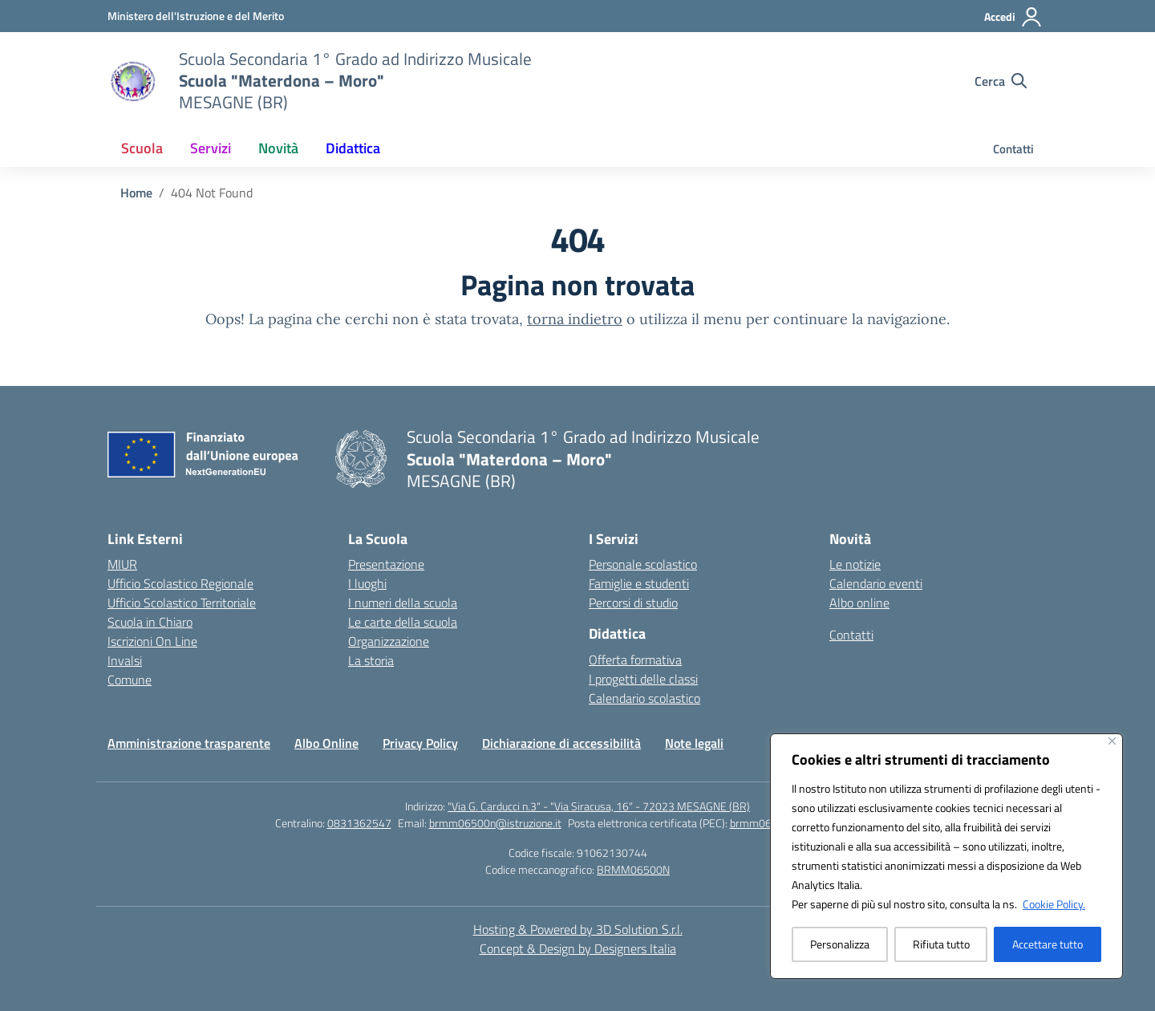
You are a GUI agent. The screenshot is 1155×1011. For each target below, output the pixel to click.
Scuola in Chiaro (149, 621)
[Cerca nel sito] (1000, 81)
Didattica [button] (353, 148)
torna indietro (574, 319)
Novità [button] (278, 148)
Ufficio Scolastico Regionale (180, 583)
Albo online (859, 602)
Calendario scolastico (644, 698)
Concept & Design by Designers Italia (578, 948)
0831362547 (359, 822)
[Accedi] (1013, 17)
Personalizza (839, 944)
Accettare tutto (1047, 944)
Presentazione (386, 564)
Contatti (1013, 149)
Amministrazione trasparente (188, 743)
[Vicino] (1112, 741)
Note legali (694, 743)
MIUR (122, 564)
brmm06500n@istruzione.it (495, 822)
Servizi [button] (210, 148)
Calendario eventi (875, 583)
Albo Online (326, 743)
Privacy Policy (420, 743)
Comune (129, 679)
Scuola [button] (142, 148)
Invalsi (124, 660)
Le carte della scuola (402, 621)
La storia (371, 660)
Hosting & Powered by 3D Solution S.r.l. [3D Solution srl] (578, 929)
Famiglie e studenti (639, 583)
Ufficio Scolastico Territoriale (181, 602)
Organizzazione (388, 641)
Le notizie (855, 564)
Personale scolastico (643, 564)
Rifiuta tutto (941, 944)
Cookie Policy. (1054, 903)
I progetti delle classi (643, 678)
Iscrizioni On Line (152, 641)
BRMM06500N (633, 869)
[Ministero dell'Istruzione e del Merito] (195, 15)
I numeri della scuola (402, 602)
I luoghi (367, 583)
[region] (946, 856)
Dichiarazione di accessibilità (561, 743)
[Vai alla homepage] (355, 80)
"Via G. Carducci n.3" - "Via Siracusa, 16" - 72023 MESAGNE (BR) (599, 806)
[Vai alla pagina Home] (136, 192)
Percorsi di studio (633, 602)
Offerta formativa (635, 659)
